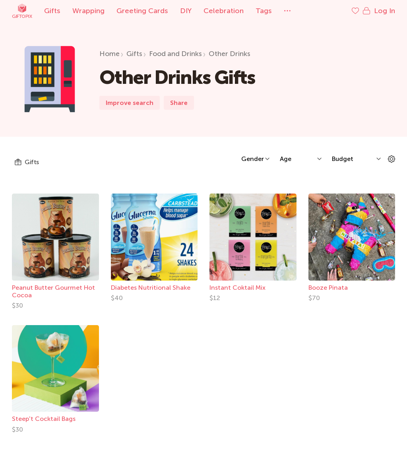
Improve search (129, 103)
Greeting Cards (142, 10)
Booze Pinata (328, 287)
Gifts (52, 10)
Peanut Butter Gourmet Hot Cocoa (53, 291)
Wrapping (88, 10)
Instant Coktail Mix (237, 287)
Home (109, 53)
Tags (264, 10)
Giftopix (22, 11)
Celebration (224, 10)
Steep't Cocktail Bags (44, 418)
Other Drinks (229, 53)
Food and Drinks (175, 53)
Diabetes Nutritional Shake (150, 287)
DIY (186, 10)
